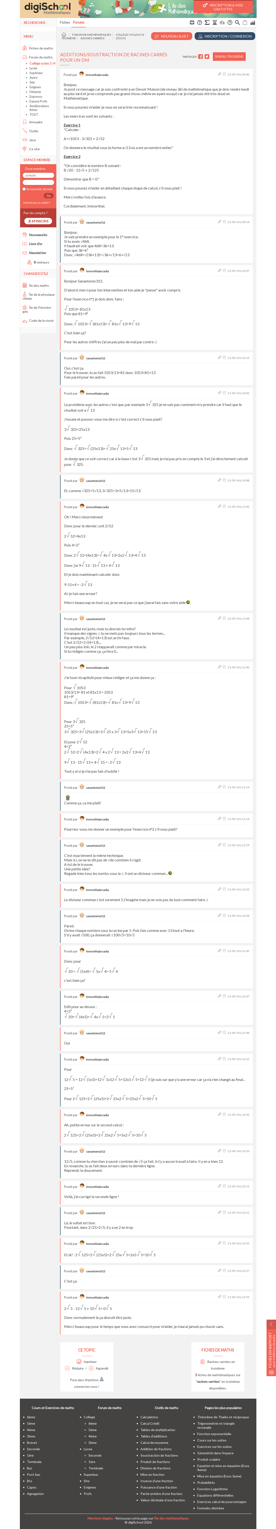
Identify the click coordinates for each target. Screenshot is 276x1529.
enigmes (90, 1487)
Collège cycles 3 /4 (130, 34)
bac (29, 1468)
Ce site (31, 149)
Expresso (36, 96)
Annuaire (32, 122)
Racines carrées (92, 38)
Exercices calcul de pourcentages (221, 1502)
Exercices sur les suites (214, 1447)
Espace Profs (38, 101)
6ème (31, 1417)
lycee (88, 1449)
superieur (91, 1474)
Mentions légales (100, 1518)
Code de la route (38, 320)
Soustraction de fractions (159, 1455)
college (89, 1417)
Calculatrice (149, 1417)
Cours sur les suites (212, 1440)
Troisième (68, 38)
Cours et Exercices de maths (53, 1408)
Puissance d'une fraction (158, 1487)
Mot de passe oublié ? (36, 202)
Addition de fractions (156, 1449)
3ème (31, 1436)
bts (29, 1481)
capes (31, 1487)
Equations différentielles (215, 1495)
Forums (78, 22)
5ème (31, 1423)
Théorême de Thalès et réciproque (223, 1417)
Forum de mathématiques (91, 34)
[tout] (121, 38)
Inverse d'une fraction (156, 1481)
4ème (31, 1430)
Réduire (74, 1368)
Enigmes (35, 87)
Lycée (33, 68)
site (87, 1481)
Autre (33, 77)
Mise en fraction (152, 1474)
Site (32, 82)
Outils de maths (166, 1408)
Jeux (29, 140)
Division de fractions (155, 1468)
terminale (34, 1462)
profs (88, 1494)
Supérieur (36, 73)
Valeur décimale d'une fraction (162, 1500)
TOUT (34, 114)
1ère (30, 1455)
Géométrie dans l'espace (215, 1453)
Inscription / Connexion (225, 36)
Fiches (65, 22)
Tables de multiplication (157, 1430)
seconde (33, 1449)
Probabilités (206, 1483)
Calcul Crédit (150, 1423)
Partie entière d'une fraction (161, 1494)
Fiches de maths (37, 48)
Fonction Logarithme (212, 1489)
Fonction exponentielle (214, 1434)
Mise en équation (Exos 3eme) (219, 1476)
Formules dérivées (210, 1508)
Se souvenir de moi (39, 189)
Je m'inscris (38, 221)
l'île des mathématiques (171, 1518)
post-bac (33, 1474)
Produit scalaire (208, 1459)
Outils (30, 131)
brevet (32, 1443)
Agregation (35, 1494)
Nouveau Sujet (172, 36)
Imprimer (87, 1362)
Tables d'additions (153, 1436)
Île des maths (35, 285)
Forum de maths (37, 57)
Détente (35, 92)
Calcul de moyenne (154, 1443)
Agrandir (99, 1368)
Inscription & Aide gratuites (223, 7)
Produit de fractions (155, 1462)
